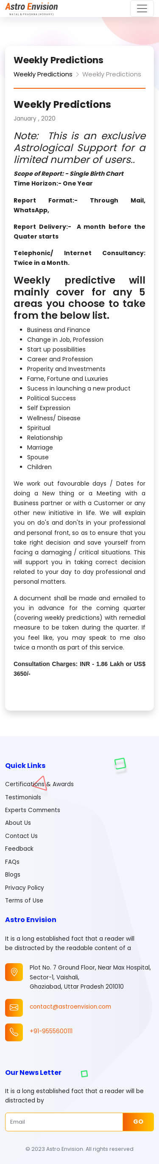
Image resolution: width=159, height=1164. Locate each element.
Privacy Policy (24, 888)
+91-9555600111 (51, 1031)
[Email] (64, 1122)
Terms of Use (24, 901)
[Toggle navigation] (142, 8)
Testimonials (23, 797)
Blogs (12, 875)
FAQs (12, 862)
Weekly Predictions (43, 74)
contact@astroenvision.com (70, 1007)
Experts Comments (32, 810)
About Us (18, 823)
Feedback (19, 849)
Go (138, 1121)
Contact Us (21, 836)
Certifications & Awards (39, 784)
